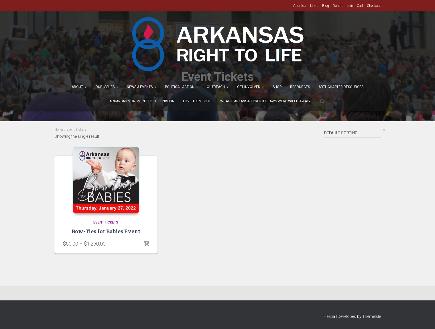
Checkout (374, 6)
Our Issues (106, 87)
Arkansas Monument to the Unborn (141, 101)
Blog (325, 6)
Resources (300, 87)
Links (314, 6)
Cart (360, 6)
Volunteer (299, 6)
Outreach (218, 87)
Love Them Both (197, 101)
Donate (338, 6)
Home (58, 129)
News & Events (141, 87)
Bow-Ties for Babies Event (106, 231)
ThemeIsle (371, 316)
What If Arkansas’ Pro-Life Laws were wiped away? (265, 101)
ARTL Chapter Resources (340, 87)
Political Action (181, 87)
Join (350, 6)
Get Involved (250, 87)
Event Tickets (105, 222)
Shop (277, 87)
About (79, 87)
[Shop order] (352, 134)
